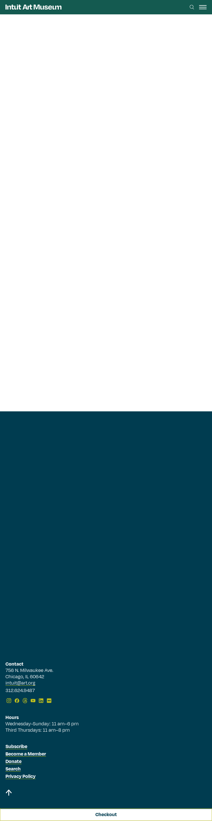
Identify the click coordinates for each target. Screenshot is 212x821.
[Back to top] (106, 793)
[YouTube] (33, 700)
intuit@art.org (20, 683)
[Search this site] (192, 7)
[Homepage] (33, 7)
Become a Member (25, 754)
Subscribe (16, 746)
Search (13, 769)
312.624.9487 (20, 691)
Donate (13, 761)
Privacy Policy (20, 776)
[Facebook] (17, 700)
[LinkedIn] (41, 700)
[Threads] (25, 700)
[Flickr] (49, 700)
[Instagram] (8, 700)
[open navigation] (203, 7)
